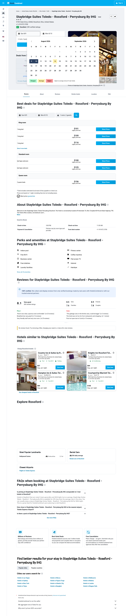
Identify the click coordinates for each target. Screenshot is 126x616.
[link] (29, 392)
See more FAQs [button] (51, 476)
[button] (3, 3)
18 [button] (41, 66)
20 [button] (50, 66)
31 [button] (36, 75)
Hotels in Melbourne (89, 536)
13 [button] (50, 61)
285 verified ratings (33, 27)
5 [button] (45, 56)
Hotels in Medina (88, 539)
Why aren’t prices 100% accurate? (67, 566)
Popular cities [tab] (23, 526)
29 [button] (60, 71)
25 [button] (41, 71)
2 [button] (31, 56)
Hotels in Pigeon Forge (57, 539)
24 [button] (36, 71)
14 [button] (55, 61)
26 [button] (45, 71)
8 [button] (59, 56)
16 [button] (31, 66)
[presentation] (104, 85)
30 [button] (31, 75)
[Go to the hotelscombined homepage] (14, 3)
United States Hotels (27, 11)
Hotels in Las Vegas (23, 536)
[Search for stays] (3, 13)
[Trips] (3, 31)
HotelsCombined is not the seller (67, 559)
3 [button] (36, 56)
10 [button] (36, 61)
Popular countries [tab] (36, 526)
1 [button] (59, 52)
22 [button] (60, 66)
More (18, 214)
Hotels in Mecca (55, 536)
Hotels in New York (23, 542)
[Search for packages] (3, 21)
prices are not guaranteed (59, 553)
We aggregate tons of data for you (67, 563)
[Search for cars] (3, 17)
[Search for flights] (3, 9)
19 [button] (45, 66)
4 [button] (40, 56)
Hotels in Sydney (22, 539)
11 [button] (41, 61)
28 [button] (55, 71)
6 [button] (50, 56)
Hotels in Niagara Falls (90, 544)
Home (17, 11)
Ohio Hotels (42, 11)
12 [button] (45, 61)
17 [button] (36, 66)
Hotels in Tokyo (22, 544)
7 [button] (70, 56)
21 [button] (55, 66)
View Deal (60, 367)
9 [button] (31, 61)
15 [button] (60, 61)
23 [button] (31, 71)
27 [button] (50, 71)
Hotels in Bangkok (56, 544)
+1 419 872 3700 (22, 24)
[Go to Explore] (3, 26)
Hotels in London (88, 542)
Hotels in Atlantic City (57, 542)
